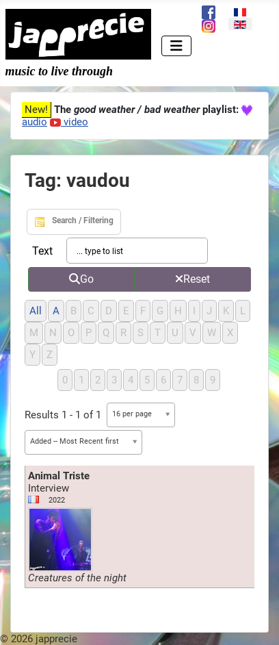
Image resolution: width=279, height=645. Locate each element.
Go (81, 279)
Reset (192, 279)
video (69, 122)
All (35, 311)
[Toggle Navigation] (176, 46)
